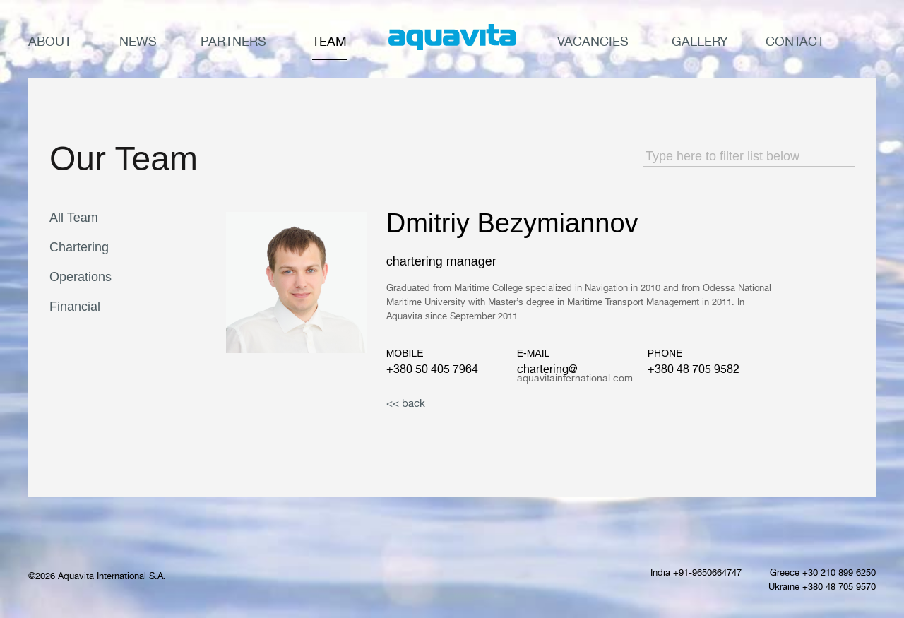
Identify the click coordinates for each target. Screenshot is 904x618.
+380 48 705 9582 (693, 368)
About (49, 41)
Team (329, 41)
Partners (233, 41)
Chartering (79, 247)
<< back (405, 403)
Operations (80, 277)
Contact (795, 41)
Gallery (700, 41)
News (138, 41)
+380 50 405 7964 (432, 368)
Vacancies (593, 41)
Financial (74, 306)
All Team (73, 217)
